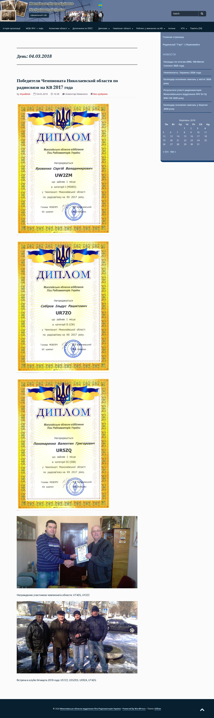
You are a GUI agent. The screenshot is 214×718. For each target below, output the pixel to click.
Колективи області (58, 28)
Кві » (173, 151)
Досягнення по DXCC (83, 28)
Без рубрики (100, 94)
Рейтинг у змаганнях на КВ (149, 28)
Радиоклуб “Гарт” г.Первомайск (181, 44)
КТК (183, 28)
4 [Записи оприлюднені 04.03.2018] (205, 128)
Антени (171, 28)
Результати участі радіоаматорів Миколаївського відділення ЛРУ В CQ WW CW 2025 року (185, 94)
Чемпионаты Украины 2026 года (182, 72)
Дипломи (102, 28)
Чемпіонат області (122, 28)
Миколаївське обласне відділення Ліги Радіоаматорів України (90, 709)
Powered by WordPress (134, 709)
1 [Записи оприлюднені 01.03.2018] (184, 128)
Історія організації (11, 28)
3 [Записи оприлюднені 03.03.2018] (197, 128)
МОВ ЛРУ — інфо (34, 28)
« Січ (166, 151)
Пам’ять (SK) (196, 28)
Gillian (157, 709)
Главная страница (173, 37)
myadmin (25, 94)
